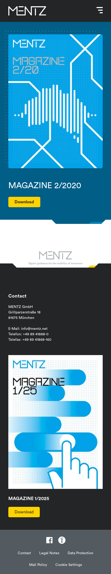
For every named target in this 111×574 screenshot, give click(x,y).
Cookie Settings (68, 565)
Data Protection (80, 553)
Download (24, 512)
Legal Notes (49, 553)
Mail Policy (38, 565)
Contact (24, 553)
